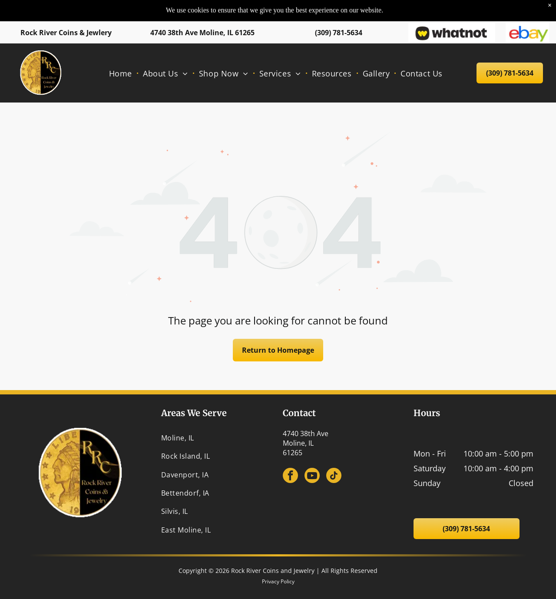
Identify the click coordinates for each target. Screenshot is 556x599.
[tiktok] (333, 476)
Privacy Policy (278, 581)
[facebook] (290, 476)
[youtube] (312, 476)
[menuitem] (122, 56)
